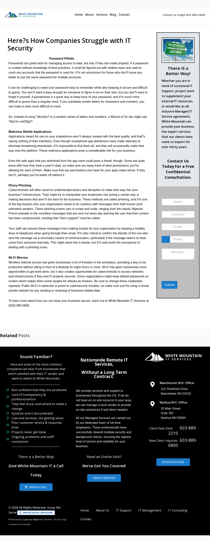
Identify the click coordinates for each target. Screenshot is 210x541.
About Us (102, 510)
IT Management (149, 510)
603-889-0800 (182, 442)
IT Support (123, 510)
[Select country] (166, 239)
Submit (169, 285)
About (89, 15)
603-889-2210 (182, 430)
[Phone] (178, 239)
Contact (124, 15)
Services (102, 15)
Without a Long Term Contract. (104, 374)
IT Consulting (177, 510)
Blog (113, 15)
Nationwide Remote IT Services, (104, 362)
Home (79, 15)
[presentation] (181, 276)
